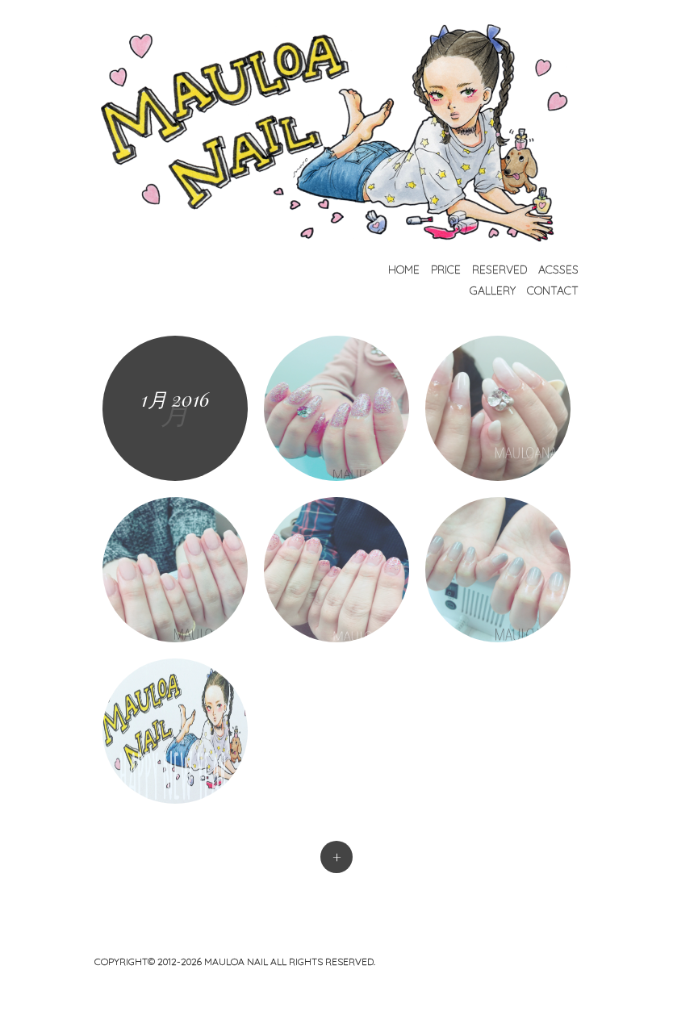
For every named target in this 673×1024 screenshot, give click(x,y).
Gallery (493, 290)
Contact (553, 290)
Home (404, 269)
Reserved (499, 269)
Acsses (558, 269)
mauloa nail (237, 961)
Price (446, 269)
